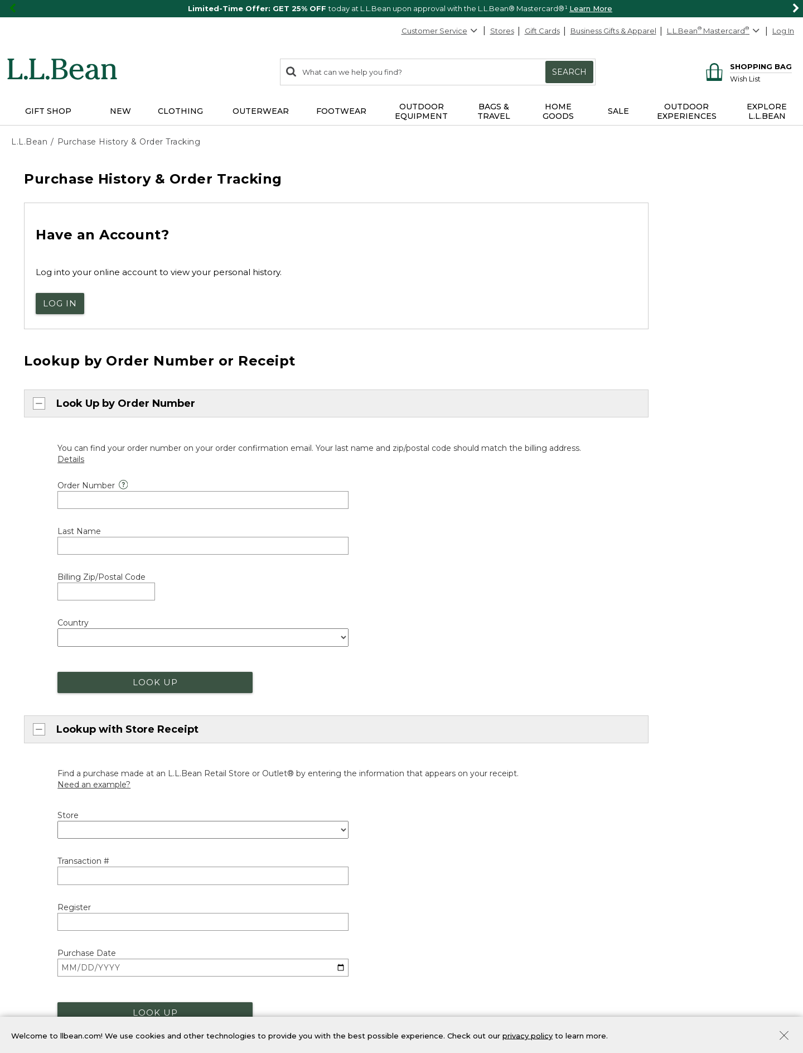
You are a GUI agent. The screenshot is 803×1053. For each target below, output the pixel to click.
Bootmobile (434, 739)
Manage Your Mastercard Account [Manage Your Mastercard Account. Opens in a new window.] (273, 945)
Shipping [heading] (230, 617)
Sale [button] (618, 111)
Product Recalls (40, 1004)
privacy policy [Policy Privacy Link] (527, 1035)
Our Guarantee (238, 702)
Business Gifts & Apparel (613, 30)
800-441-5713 (46, 636)
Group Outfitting (442, 841)
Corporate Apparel (446, 822)
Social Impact (637, 660)
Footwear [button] (341, 111)
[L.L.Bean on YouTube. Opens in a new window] (665, 757)
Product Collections (93, 986)
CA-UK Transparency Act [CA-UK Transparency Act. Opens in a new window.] (126, 1004)
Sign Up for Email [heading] (649, 888)
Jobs (621, 718)
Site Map (28, 986)
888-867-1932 (102, 656)
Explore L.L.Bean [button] (767, 111)
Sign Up (764, 936)
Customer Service (440, 30)
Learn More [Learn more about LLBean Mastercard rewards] (232, 906)
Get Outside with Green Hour (67, 926)
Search (569, 72)
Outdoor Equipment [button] (421, 111)
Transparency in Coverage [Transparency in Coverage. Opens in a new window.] (230, 1004)
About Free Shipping (249, 636)
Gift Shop (429, 906)
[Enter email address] (675, 936)
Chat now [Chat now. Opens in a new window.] (42, 527)
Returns (225, 721)
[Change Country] (754, 591)
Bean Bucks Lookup (247, 926)
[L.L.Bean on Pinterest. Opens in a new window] (633, 757)
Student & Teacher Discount (262, 825)
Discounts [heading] (233, 749)
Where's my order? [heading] (452, 617)
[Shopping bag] (747, 66)
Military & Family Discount (257, 806)
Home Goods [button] (558, 111)
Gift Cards (542, 30)
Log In (783, 30)
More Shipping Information (259, 655)
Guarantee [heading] (234, 683)
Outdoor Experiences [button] (687, 111)
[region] (401, 8)
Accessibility (313, 1004)
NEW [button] (120, 111)
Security (157, 986)
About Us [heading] (632, 623)
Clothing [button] (180, 111)
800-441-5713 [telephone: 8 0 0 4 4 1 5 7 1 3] (371, 527)
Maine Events (436, 719)
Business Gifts (436, 802)
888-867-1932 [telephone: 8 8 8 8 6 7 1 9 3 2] (490, 527)
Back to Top (37, 588)
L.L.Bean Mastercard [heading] (260, 887)
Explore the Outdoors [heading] (57, 888)
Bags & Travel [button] (493, 111)
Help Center (45, 716)
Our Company (638, 699)
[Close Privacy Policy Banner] (784, 1036)
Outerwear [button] (261, 111)
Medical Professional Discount (265, 767)
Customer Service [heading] (51, 617)
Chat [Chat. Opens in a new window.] (31, 675)
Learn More (590, 8)
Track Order (451, 639)
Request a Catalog (646, 737)
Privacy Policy (762, 955)
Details (723, 916)
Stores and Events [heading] (451, 682)
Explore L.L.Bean (643, 641)
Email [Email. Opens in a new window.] (32, 695)
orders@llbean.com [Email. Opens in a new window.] (160, 527)
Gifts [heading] (422, 888)
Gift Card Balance (444, 945)
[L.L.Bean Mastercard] (715, 31)
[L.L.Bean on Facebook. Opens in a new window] (617, 757)
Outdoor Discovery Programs (64, 906)
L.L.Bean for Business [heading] (458, 784)
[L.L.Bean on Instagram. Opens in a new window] (649, 757)
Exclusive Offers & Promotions (265, 844)
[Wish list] (761, 78)
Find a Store (434, 700)
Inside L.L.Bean (639, 680)
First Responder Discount (257, 786)
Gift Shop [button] (48, 111)
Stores (502, 30)
